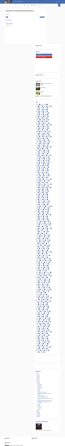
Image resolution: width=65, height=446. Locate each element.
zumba (46, 147)
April (47, 394)
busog (46, 108)
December (48, 372)
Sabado (46, 150)
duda (45, 186)
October (47, 374)
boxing (54, 169)
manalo (50, 247)
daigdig (51, 181)
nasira (46, 264)
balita (55, 162)
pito (53, 286)
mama (55, 245)
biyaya (45, 169)
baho (53, 86)
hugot (50, 201)
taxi (49, 320)
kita (53, 218)
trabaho (46, 99)
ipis (45, 116)
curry (51, 179)
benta (54, 164)
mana (45, 247)
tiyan (50, 325)
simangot (50, 308)
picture (50, 96)
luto (54, 125)
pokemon (54, 96)
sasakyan (54, 301)
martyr (51, 250)
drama (49, 184)
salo (50, 140)
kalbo (55, 211)
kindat (49, 218)
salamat (46, 140)
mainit (46, 242)
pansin (55, 274)
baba (49, 157)
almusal (54, 152)
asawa (46, 157)
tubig (55, 84)
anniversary (50, 101)
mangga (55, 247)
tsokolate (50, 328)
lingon (49, 230)
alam (7, 17)
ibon (54, 201)
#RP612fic (50, 147)
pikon (45, 284)
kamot (46, 91)
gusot (55, 191)
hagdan (46, 113)
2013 (46, 400)
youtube (46, 340)
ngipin (56, 264)
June (47, 379)
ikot (52, 203)
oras (54, 94)
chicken (51, 177)
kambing (54, 116)
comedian (46, 179)
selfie (54, 140)
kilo (45, 218)
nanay (52, 262)
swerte (54, 315)
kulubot (46, 223)
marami (46, 130)
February (47, 396)
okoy (50, 267)
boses (45, 106)
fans (53, 186)
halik (50, 113)
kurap (46, 225)
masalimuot (46, 252)
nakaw (46, 133)
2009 (46, 405)
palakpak (50, 269)
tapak (53, 318)
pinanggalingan (51, 284)
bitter (54, 167)
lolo (45, 125)
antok (55, 155)
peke (45, 281)
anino (45, 155)
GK (54, 147)
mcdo (50, 257)
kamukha (46, 118)
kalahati (46, 211)
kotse (52, 220)
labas (54, 225)
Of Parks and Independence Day (51, 385)
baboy (50, 72)
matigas (46, 257)
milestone (50, 259)
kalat (50, 211)
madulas (51, 235)
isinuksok (46, 206)
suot (54, 142)
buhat (55, 106)
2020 (46, 366)
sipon (45, 311)
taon (49, 318)
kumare (55, 223)
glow (54, 189)
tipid (45, 323)
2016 (46, 370)
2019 (46, 367)
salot (51, 298)
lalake (51, 79)
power (46, 289)
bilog (50, 167)
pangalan (50, 84)
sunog (56, 313)
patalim (46, 279)
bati (53, 103)
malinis (55, 128)
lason (49, 228)
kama (50, 213)
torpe (54, 325)
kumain (51, 223)
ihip (49, 203)
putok (54, 138)
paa (49, 133)
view (45, 337)
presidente (54, 289)
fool (45, 111)
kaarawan (54, 208)
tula (45, 86)
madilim (46, 235)
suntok (50, 142)
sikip (49, 306)
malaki (54, 72)
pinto (49, 286)
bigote (46, 167)
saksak (46, 296)
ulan (50, 99)
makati (50, 242)
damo (55, 181)
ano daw (50, 155)
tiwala (53, 323)
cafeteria (54, 174)
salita (55, 296)
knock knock (46, 220)
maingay (51, 240)
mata (45, 94)
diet (45, 184)
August (47, 376)
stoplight (46, 313)
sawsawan (46, 303)
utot (54, 74)
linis (53, 91)
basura (50, 164)
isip (50, 206)
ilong (51, 89)
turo (50, 330)
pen (49, 281)
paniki (45, 274)
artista (46, 103)
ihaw (45, 203)
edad (49, 186)
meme (54, 257)
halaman (46, 194)
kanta (51, 118)
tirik (49, 323)
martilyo (46, 250)
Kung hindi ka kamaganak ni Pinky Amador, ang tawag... (51, 391)
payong (55, 279)
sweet (49, 315)
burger (55, 172)
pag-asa (54, 267)
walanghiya (54, 337)
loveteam (50, 125)
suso (45, 315)
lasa (45, 228)
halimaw (51, 194)
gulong (50, 191)
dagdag (46, 181)
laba (49, 225)
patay (45, 74)
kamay (49, 116)
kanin (45, 84)
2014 (46, 399)
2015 (46, 371)
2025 (46, 362)
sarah (49, 301)
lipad (49, 123)
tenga (54, 320)
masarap (52, 252)
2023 (46, 363)
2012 (46, 401)
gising (49, 111)
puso (49, 138)
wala (49, 337)
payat (50, 279)
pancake (55, 135)
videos (52, 335)
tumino (46, 330)
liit (45, 230)
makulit (55, 242)
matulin (50, 94)
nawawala (50, 264)
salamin (50, 296)
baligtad (46, 162)
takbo (50, 74)
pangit (55, 79)
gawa (50, 189)
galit (45, 77)
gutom (50, 77)
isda (54, 89)
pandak (46, 272)
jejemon (46, 79)
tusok (54, 330)
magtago (46, 240)
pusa (49, 291)
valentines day (47, 335)
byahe (50, 174)
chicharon (46, 177)
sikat (45, 306)
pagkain (46, 69)
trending (46, 145)
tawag (46, 320)
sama (55, 298)
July (47, 378)
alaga (45, 152)
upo (54, 145)
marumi (50, 130)
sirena (50, 311)
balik (50, 162)
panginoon (51, 272)
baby (53, 157)
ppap (50, 289)
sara (45, 301)
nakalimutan (47, 262)
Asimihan (50, 56)
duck (53, 184)
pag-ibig (54, 133)
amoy (45, 101)
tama (45, 318)
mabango (54, 233)
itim (54, 206)
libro (53, 228)
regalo (54, 291)
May (47, 393)
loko (53, 123)
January (47, 397)
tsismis (46, 328)
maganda (46, 128)
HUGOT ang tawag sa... (49, 384)
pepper (53, 281)
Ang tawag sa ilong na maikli (50, 380)
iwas (45, 208)
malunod (50, 245)
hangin (55, 113)
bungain (46, 172)
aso (50, 103)
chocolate (50, 108)
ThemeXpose (30, 444)
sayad (51, 303)
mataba (55, 130)
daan (55, 179)
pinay (45, 286)
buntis (51, 172)
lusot (50, 233)
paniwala (50, 274)
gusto (54, 111)
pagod (46, 269)
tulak (51, 145)
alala (54, 99)
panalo (51, 135)
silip (45, 308)
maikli (51, 128)
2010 (46, 404)
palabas (46, 135)
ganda (46, 189)
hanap (51, 196)
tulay (56, 328)
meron (46, 259)
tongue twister (52, 69)
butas (45, 174)
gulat (45, 191)
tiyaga (46, 325)
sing (54, 308)
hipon (45, 201)
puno (45, 138)
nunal (46, 267)
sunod (51, 313)
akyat (54, 150)
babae (45, 72)
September (48, 375)
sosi (54, 311)
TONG (50, 150)
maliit (45, 245)
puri (45, 291)
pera (45, 96)
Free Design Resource (36, 444)
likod (45, 123)
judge (49, 208)
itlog (54, 77)
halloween (46, 196)
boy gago (50, 106)
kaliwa (46, 213)
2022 (46, 365)
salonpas (46, 298)
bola (49, 169)
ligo (49, 91)
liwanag (54, 230)
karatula (54, 213)
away (49, 86)
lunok (46, 233)
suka (45, 142)
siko (53, 306)
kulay (55, 118)
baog (45, 164)
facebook (46, 89)
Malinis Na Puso (52, 52)
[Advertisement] (50, 347)
